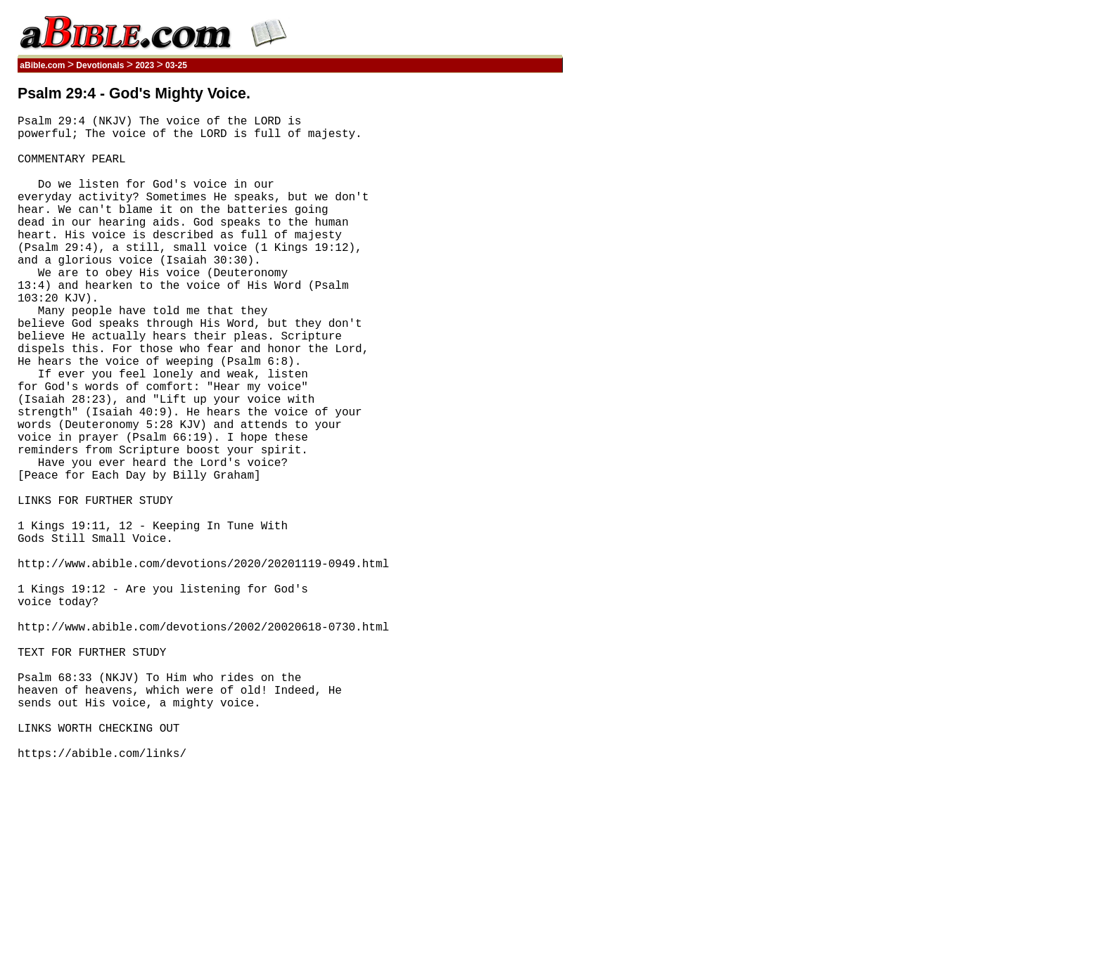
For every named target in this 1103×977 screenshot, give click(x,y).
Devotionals (100, 65)
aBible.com (43, 65)
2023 (144, 65)
